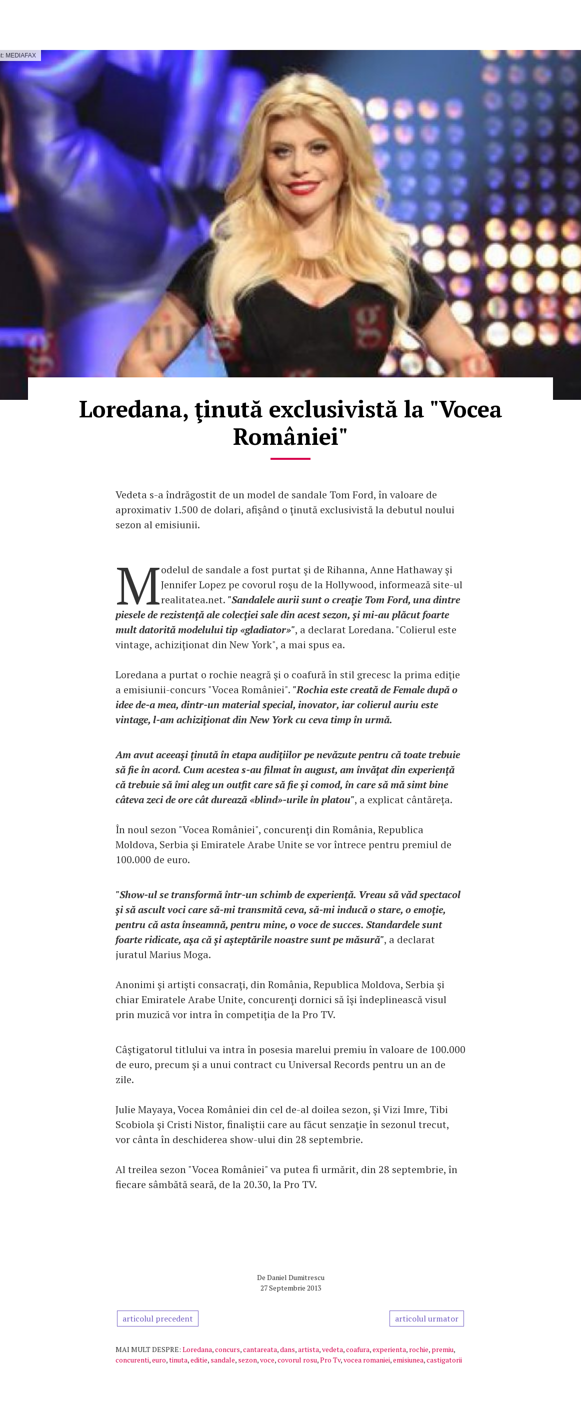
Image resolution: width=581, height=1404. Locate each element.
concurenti (132, 1360)
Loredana (197, 1349)
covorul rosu (297, 1360)
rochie (418, 1349)
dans (287, 1349)
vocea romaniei (367, 1360)
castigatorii (444, 1360)
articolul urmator (426, 1318)
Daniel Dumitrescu (295, 1277)
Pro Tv (330, 1360)
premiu (443, 1349)
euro (159, 1360)
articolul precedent (157, 1318)
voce (267, 1360)
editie (199, 1360)
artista (308, 1349)
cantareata (260, 1349)
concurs (227, 1349)
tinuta (178, 1360)
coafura (358, 1349)
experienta (389, 1349)
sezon (247, 1360)
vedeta (332, 1349)
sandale (222, 1360)
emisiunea (408, 1360)
